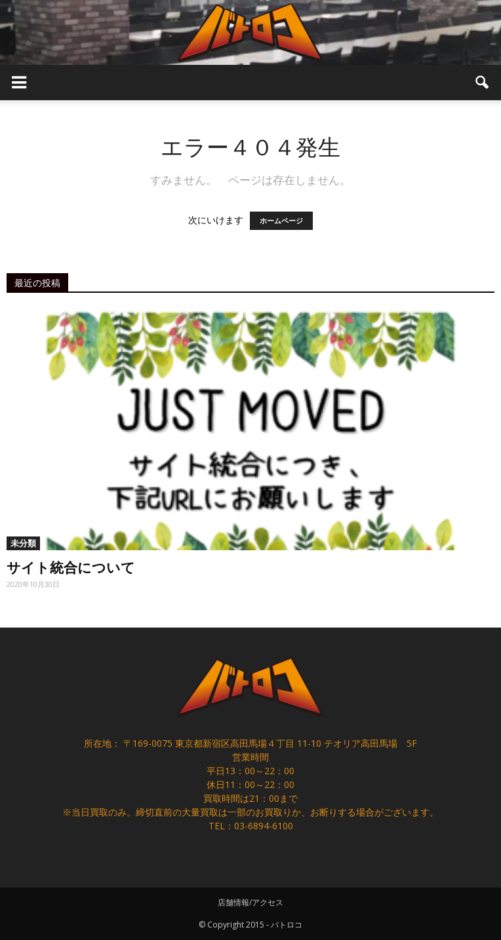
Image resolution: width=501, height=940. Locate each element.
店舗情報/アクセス (250, 902)
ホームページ (281, 221)
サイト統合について (71, 566)
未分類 (23, 543)
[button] (482, 82)
